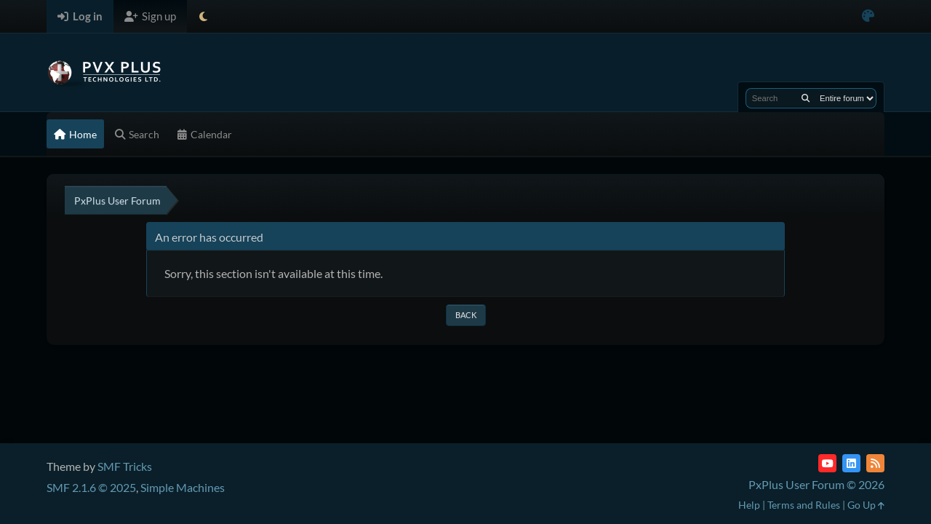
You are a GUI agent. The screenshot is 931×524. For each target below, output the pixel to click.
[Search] (805, 98)
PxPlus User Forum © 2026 (816, 484)
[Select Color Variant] (868, 16)
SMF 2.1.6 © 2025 (91, 487)
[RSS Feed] (875, 463)
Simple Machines (182, 487)
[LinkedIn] (851, 463)
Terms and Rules (803, 505)
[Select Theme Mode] (203, 16)
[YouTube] (827, 463)
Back (465, 314)
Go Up (865, 505)
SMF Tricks (124, 466)
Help (749, 505)
